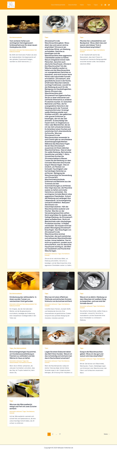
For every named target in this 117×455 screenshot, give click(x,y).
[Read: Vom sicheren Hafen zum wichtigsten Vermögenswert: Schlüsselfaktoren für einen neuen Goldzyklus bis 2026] (23, 24)
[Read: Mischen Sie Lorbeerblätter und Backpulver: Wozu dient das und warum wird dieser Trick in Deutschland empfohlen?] (94, 24)
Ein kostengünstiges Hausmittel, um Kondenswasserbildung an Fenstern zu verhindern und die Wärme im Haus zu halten (23, 355)
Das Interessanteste (16, 37)
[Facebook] (105, 5)
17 (60, 434)
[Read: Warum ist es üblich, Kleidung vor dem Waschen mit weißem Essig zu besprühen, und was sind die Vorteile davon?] (94, 281)
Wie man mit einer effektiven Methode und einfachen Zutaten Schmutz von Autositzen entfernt (58, 299)
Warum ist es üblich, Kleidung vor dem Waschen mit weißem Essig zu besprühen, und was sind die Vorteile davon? (93, 300)
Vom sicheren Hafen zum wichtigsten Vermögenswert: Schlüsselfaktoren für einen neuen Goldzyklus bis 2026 (23, 44)
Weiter (107, 434)
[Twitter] (109, 5)
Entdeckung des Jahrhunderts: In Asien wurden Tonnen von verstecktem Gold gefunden (23, 299)
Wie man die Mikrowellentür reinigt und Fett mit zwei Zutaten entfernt (23, 406)
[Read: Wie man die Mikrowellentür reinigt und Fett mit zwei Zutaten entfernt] (23, 388)
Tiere (46, 348)
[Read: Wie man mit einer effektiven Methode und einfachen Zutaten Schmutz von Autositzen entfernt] (58, 281)
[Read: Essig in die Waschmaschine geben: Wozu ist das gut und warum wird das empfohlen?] (94, 335)
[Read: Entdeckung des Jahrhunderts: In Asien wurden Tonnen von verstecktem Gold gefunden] (23, 281)
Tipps (46, 37)
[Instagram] (101, 5)
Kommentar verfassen (16, 50)
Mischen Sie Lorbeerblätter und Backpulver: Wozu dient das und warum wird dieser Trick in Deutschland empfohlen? (93, 44)
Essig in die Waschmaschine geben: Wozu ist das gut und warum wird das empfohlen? (91, 354)
